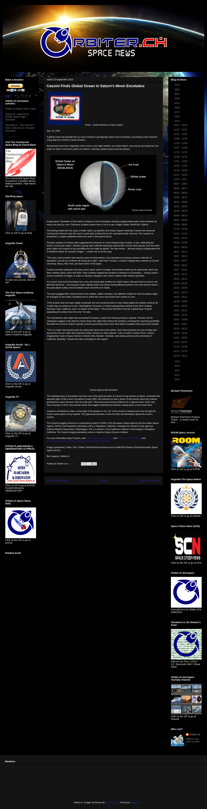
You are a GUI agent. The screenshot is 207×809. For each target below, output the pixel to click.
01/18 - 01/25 (181, 346)
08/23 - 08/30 (181, 206)
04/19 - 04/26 (181, 287)
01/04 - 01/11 (181, 355)
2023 (177, 85)
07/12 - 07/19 (181, 233)
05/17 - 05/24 (181, 269)
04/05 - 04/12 (181, 297)
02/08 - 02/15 (181, 333)
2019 (177, 103)
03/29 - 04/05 (181, 301)
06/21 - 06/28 (181, 247)
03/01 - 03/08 (181, 319)
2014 (177, 361)
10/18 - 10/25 (181, 170)
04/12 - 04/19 (181, 292)
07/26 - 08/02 (181, 224)
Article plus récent (57, 480)
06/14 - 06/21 (181, 251)
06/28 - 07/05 (181, 242)
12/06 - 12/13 (181, 138)
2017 (177, 112)
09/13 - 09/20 (181, 193)
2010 (177, 379)
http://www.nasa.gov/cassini (99, 438)
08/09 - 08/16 (181, 215)
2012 (177, 370)
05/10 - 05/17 (181, 274)
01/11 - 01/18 (181, 351)
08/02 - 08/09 (181, 220)
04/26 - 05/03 (181, 283)
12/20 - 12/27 (181, 129)
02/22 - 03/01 (181, 324)
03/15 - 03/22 (181, 310)
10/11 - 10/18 (181, 174)
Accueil (103, 480)
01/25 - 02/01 (181, 342)
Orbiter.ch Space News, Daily (20, 108)
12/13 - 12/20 (181, 134)
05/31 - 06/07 (181, 260)
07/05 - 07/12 (181, 238)
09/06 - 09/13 (181, 197)
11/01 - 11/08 (181, 161)
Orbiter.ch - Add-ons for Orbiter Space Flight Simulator (17, 117)
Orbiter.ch (194, 734)
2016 (177, 116)
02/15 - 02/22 (181, 328)
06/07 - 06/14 (181, 256)
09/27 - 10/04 (181, 183)
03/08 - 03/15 (181, 315)
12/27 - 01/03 (181, 125)
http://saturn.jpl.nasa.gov (129, 438)
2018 (177, 107)
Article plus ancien (149, 480)
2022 (177, 89)
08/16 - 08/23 (181, 211)
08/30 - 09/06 (181, 202)
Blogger (134, 802)
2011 (177, 375)
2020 (177, 98)
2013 (177, 365)
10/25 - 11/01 (181, 165)
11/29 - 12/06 (181, 143)
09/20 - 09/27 (181, 188)
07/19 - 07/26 (181, 229)
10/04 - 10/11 (181, 179)
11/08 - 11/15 (181, 156)
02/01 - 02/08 (181, 337)
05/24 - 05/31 (181, 265)
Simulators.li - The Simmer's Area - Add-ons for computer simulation (19, 128)
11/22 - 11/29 (181, 147)
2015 (177, 121)
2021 (177, 94)
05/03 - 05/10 (181, 279)
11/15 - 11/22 (181, 152)
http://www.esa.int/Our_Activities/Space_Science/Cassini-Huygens (78, 441)
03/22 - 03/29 (181, 306)
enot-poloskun (112, 802)
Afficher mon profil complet (193, 740)
